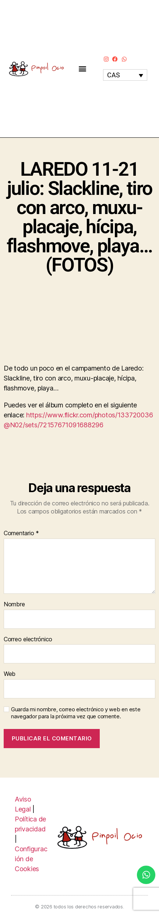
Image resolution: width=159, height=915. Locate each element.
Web (9, 674)
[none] (125, 75)
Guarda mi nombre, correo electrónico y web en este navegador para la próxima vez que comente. (76, 713)
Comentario (21, 533)
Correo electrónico (28, 639)
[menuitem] (125, 75)
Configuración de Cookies (31, 859)
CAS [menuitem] (113, 75)
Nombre (14, 604)
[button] (82, 69)
